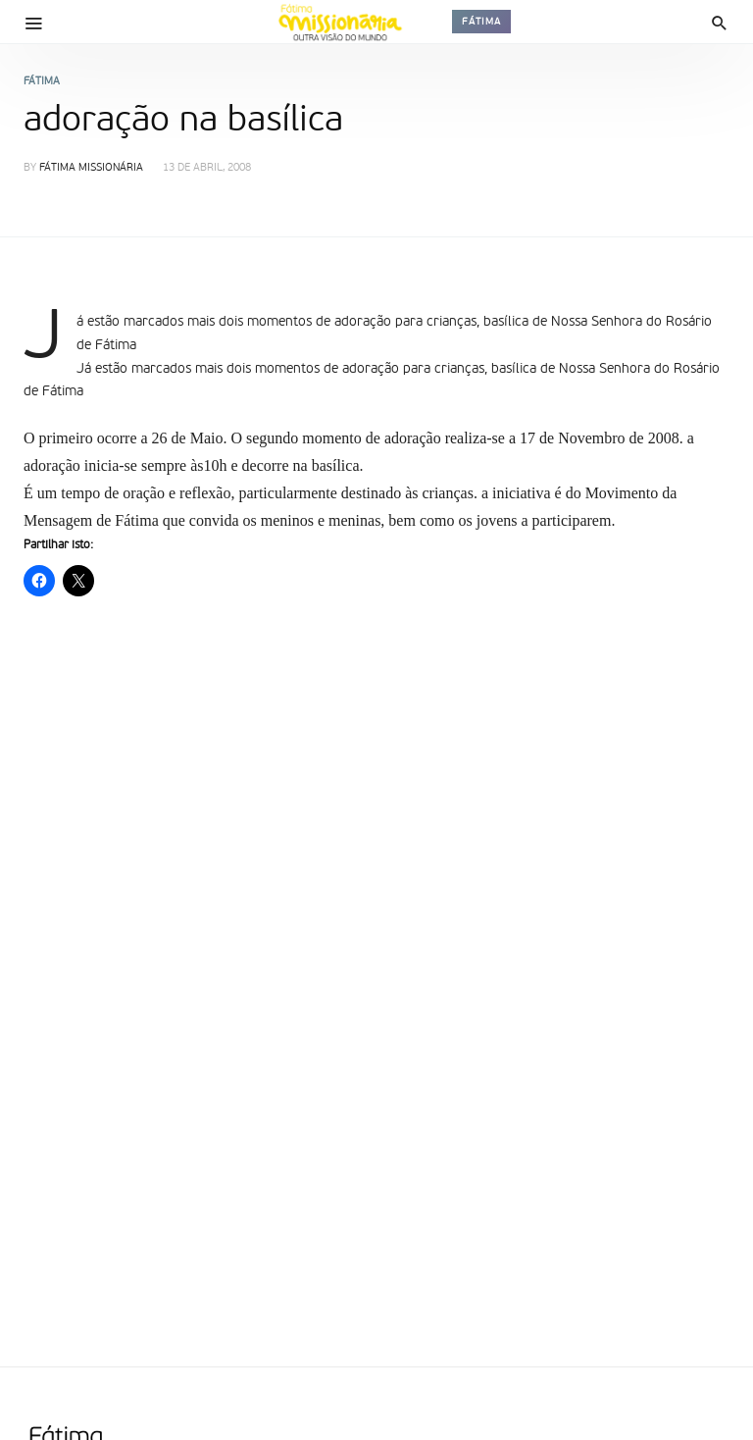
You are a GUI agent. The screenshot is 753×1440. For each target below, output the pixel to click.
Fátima (481, 21)
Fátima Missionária (91, 168)
